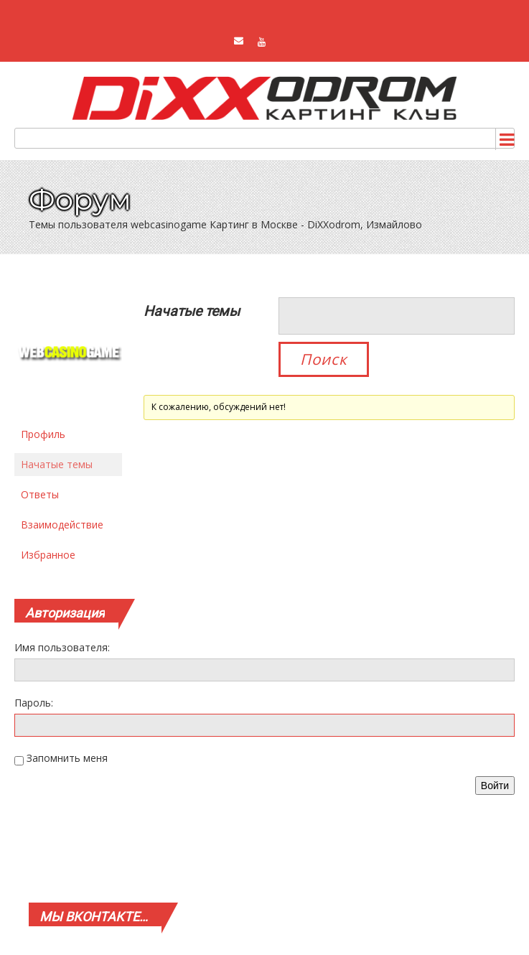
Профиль (43, 434)
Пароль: (33, 702)
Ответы (40, 494)
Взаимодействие (62, 524)
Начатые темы (57, 464)
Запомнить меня (67, 758)
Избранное (48, 555)
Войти (495, 785)
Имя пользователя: (62, 647)
